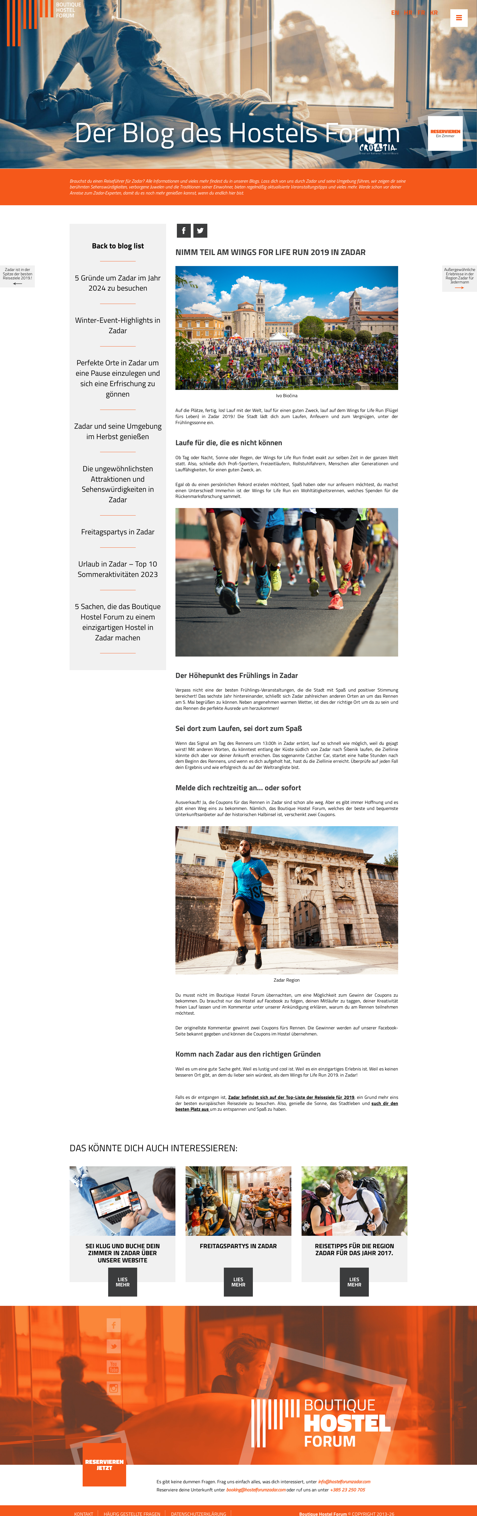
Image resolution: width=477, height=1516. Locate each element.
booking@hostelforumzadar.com (255, 1489)
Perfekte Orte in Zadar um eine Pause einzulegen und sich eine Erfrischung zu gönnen (118, 378)
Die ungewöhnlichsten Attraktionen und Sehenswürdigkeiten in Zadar (118, 484)
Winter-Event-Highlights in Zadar (117, 325)
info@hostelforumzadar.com (344, 1481)
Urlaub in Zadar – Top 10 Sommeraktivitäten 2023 (118, 569)
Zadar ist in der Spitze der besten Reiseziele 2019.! (17, 273)
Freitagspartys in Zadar (118, 531)
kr (434, 12)
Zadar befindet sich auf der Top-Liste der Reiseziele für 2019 (291, 1097)
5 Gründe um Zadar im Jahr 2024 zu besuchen (118, 283)
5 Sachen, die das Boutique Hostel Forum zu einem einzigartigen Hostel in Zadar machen (118, 622)
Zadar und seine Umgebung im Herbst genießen (118, 431)
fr (421, 12)
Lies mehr (123, 1282)
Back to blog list (118, 245)
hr (408, 12)
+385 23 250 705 (347, 1489)
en (395, 12)
